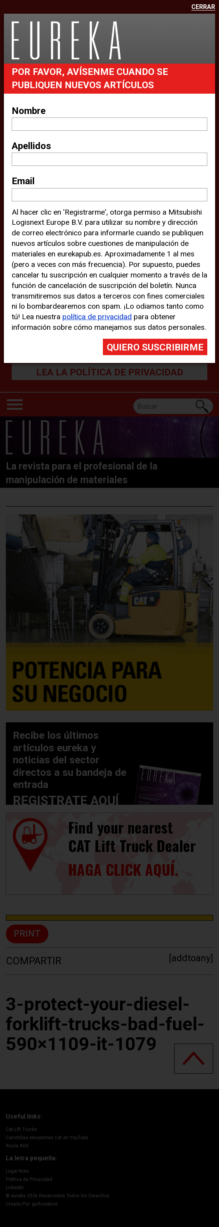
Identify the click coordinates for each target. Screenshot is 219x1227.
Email (23, 181)
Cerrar (203, 7)
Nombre (29, 110)
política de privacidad (97, 316)
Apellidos (31, 145)
